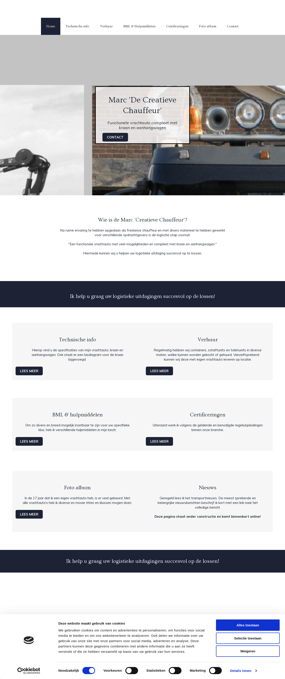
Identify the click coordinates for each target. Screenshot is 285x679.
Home (50, 26)
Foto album (207, 26)
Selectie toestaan (248, 638)
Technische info (77, 26)
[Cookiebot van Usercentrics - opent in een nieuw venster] (28, 670)
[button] (115, 137)
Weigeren (247, 651)
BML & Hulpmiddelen (139, 26)
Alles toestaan (247, 625)
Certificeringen (177, 26)
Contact (233, 26)
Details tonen (240, 670)
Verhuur (106, 26)
